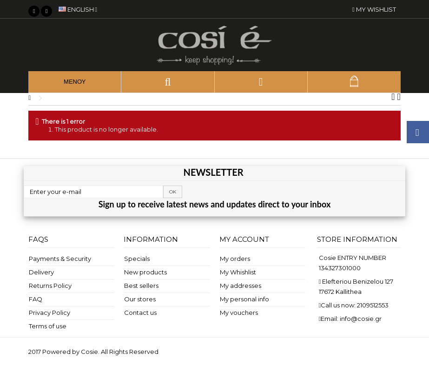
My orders (235, 258)
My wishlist (374, 9)
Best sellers (141, 285)
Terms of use (47, 326)
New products (145, 272)
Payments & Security (60, 258)
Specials (137, 258)
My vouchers (239, 312)
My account (244, 239)
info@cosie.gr (361, 318)
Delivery (41, 272)
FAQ (35, 299)
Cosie (89, 351)
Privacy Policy (49, 312)
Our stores (140, 299)
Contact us (140, 312)
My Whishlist (238, 272)
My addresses (240, 285)
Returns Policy (50, 285)
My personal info (244, 299)
